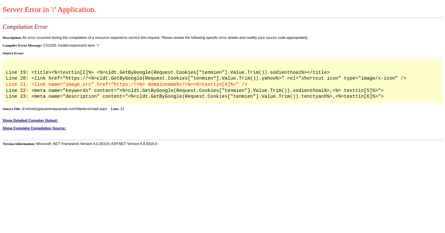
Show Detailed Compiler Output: (30, 120)
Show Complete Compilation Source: (34, 128)
